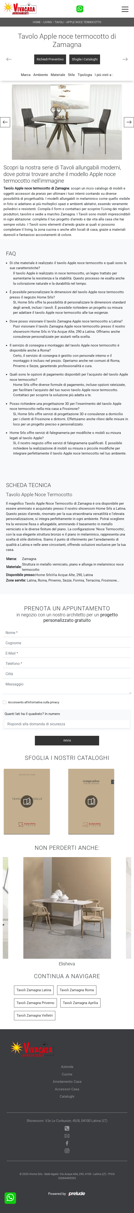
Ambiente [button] (40, 75)
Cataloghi (67, 1096)
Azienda (67, 1067)
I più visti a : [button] (104, 75)
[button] (5, 122)
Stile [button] (71, 75)
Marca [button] (26, 75)
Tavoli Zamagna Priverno (35, 1003)
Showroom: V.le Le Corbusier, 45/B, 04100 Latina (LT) (67, 1121)
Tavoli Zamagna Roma (77, 990)
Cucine (67, 1074)
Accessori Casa (67, 1089)
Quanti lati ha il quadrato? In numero (32, 714)
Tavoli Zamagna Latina (34, 990)
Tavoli (59, 22)
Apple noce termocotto (83, 22)
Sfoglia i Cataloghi (85, 59)
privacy (54, 702)
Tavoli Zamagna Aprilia (80, 1003)
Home (37, 22)
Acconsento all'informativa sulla (33, 702)
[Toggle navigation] (125, 9)
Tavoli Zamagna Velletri (35, 1015)
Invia (67, 740)
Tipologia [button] (85, 75)
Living (47, 22)
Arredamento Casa (67, 1082)
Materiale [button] (58, 75)
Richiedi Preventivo (50, 59)
